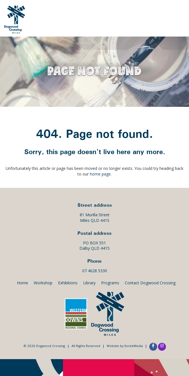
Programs (110, 282)
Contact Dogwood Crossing (150, 282)
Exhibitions (153, 16)
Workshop (43, 282)
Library (89, 282)
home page (100, 174)
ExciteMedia (133, 346)
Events (122, 16)
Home (22, 282)
